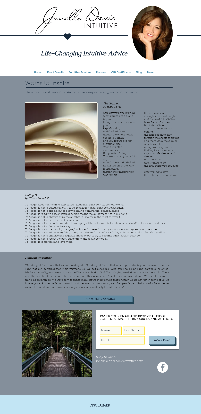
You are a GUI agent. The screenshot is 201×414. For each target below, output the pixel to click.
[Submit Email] (162, 340)
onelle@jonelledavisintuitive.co (118, 361)
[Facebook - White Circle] (162, 367)
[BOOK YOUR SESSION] (100, 299)
